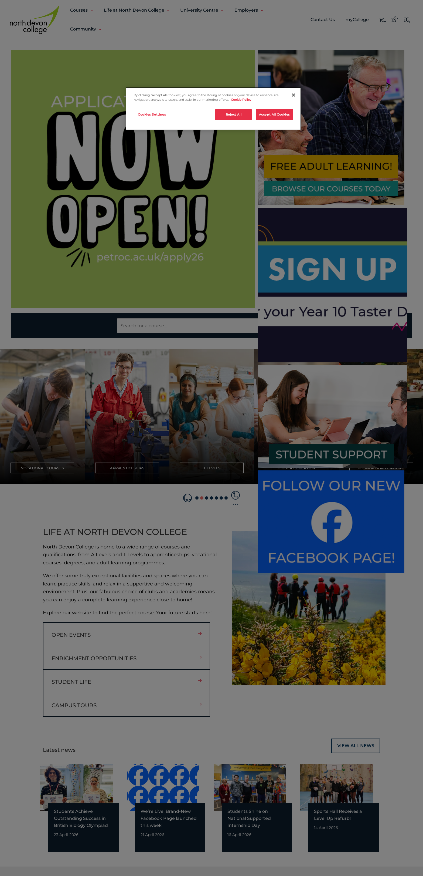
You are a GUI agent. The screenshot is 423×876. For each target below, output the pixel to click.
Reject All (234, 114)
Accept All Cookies (274, 114)
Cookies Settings (152, 114)
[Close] (293, 95)
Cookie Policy (241, 100)
